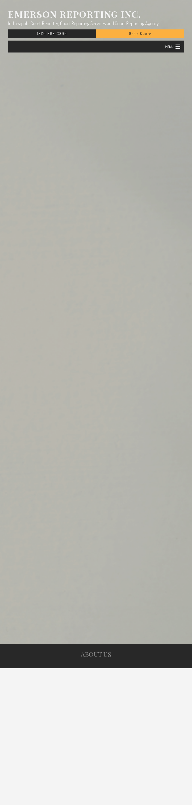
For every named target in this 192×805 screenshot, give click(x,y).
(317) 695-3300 (52, 33)
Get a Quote (140, 33)
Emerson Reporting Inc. (74, 14)
